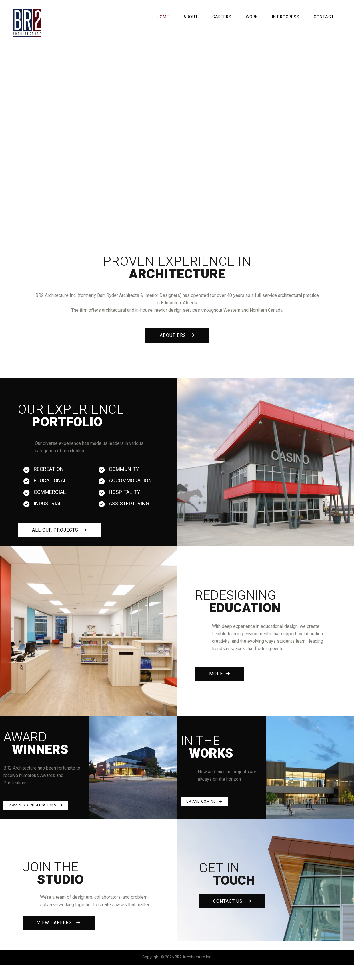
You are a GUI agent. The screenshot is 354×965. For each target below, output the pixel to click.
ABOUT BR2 (177, 335)
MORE (219, 673)
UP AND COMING (204, 801)
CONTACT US (232, 901)
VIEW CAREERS (59, 922)
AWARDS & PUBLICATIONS (36, 805)
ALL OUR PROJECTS (59, 530)
